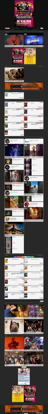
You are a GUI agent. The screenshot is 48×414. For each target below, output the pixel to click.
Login (42, 28)
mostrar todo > (41, 66)
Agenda (12, 28)
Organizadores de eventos (34, 29)
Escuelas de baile (12, 29)
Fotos (15, 28)
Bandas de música (26, 29)
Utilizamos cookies (22, 413)
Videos (18, 28)
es (39, 28)
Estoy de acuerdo (26, 413)
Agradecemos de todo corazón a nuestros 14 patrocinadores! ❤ (24, 88)
